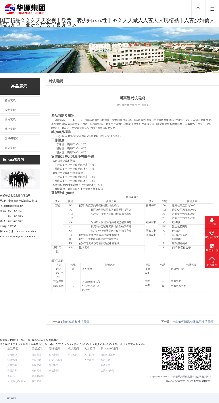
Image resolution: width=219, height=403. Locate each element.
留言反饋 (105, 352)
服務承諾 (105, 357)
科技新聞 (54, 363)
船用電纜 (36, 357)
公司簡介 (12, 347)
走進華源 (12, 340)
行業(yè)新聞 (55, 352)
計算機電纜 (38, 368)
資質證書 (12, 357)
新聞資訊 (54, 340)
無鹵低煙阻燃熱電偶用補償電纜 (192, 321)
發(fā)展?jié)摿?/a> (16, 373)
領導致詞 (12, 352)
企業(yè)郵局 (107, 363)
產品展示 (37, 340)
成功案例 (73, 340)
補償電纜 (36, 363)
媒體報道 (54, 357)
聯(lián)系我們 (109, 340)
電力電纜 (36, 373)
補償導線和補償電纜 (76, 321)
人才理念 (89, 352)
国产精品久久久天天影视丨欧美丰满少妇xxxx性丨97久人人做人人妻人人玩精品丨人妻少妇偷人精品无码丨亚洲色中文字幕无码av (107, 23)
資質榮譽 (12, 363)
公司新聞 (54, 347)
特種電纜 (36, 347)
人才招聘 (89, 340)
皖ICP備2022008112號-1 (199, 373)
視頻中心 (12, 368)
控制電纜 (36, 352)
